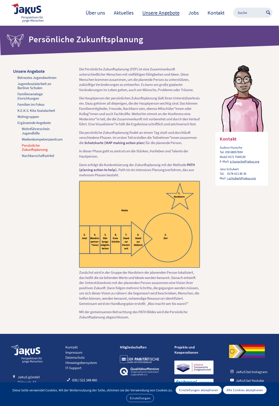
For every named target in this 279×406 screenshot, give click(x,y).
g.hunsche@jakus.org (244, 161)
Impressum (73, 352)
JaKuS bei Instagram (251, 371)
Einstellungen (140, 398)
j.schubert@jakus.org (241, 178)
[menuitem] (95, 13)
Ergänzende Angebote (34, 122)
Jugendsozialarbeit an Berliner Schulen (34, 85)
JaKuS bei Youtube (250, 380)
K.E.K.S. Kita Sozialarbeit (36, 110)
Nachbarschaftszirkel (38, 155)
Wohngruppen (28, 116)
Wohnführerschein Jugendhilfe (36, 131)
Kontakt (71, 347)
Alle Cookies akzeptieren (244, 390)
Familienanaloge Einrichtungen (30, 96)
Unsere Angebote (29, 71)
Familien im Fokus (30, 104)
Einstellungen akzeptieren (198, 390)
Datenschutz (75, 357)
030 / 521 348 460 (84, 380)
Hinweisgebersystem (81, 362)
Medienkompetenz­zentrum (42, 139)
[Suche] (248, 13)
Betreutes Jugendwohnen (36, 77)
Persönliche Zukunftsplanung (35, 147)
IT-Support (73, 367)
